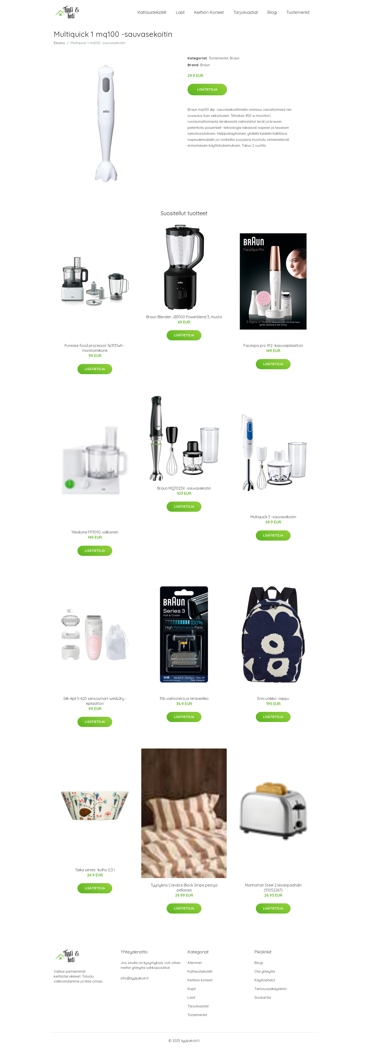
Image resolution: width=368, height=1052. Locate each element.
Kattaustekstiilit (152, 14)
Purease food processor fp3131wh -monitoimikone (95, 351)
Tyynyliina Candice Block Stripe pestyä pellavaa (184, 891)
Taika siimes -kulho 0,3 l (95, 873)
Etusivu (59, 46)
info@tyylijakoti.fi (135, 981)
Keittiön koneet (209, 14)
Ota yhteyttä (264, 974)
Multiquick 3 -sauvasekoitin (273, 520)
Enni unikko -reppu (273, 701)
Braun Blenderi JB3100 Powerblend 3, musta (184, 320)
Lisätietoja (207, 93)
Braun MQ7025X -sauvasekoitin (184, 491)
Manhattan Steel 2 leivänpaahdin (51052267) (273, 891)
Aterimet (195, 966)
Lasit (180, 14)
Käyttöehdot (264, 983)
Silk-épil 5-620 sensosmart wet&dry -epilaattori (94, 704)
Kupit (192, 992)
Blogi (272, 14)
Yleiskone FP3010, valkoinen (94, 535)
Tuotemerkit (298, 14)
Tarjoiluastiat (245, 14)
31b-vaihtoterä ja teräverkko (184, 701)
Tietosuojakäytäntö (270, 992)
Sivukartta (262, 1000)
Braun (234, 61)
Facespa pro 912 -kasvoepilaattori (273, 348)
